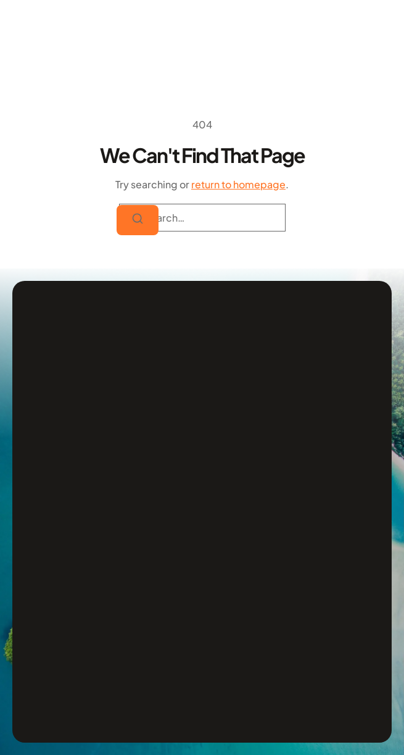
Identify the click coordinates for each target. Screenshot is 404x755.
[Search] (138, 220)
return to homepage (238, 184)
